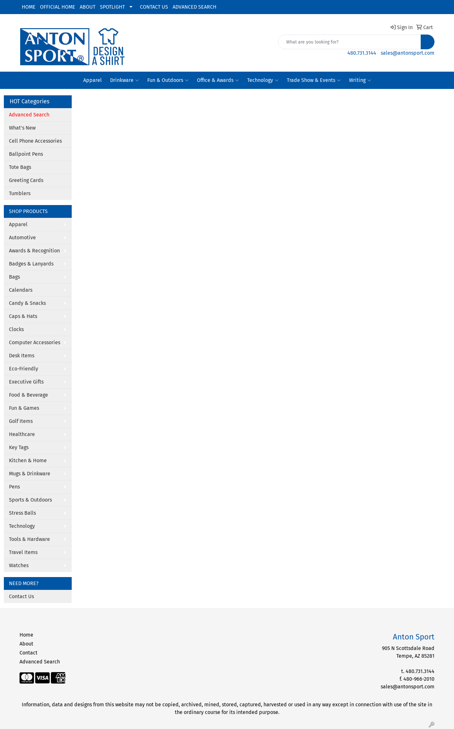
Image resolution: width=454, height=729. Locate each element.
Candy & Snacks (27, 303)
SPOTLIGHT (112, 7)
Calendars (20, 290)
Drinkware (124, 80)
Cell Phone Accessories (35, 141)
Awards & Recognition (34, 251)
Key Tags (18, 447)
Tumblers (19, 193)
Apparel (92, 80)
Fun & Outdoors (168, 80)
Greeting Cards (26, 180)
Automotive (22, 237)
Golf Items (21, 421)
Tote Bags (20, 167)
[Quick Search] (349, 42)
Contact (28, 653)
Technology (263, 80)
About (26, 644)
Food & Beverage (28, 395)
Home (26, 635)
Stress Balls (22, 513)
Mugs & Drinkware (29, 474)
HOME (29, 7)
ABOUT (87, 7)
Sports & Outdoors (30, 500)
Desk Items (21, 356)
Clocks (16, 329)
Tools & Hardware (29, 539)
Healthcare (22, 434)
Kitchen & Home (28, 460)
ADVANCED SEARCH (194, 7)
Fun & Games (24, 408)
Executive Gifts (26, 382)
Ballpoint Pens (26, 154)
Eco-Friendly (23, 369)
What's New (22, 128)
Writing (360, 80)
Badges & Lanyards (31, 264)
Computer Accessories (34, 342)
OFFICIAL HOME (57, 7)
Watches (18, 565)
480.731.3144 (361, 53)
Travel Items (23, 552)
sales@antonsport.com (407, 53)
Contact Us (21, 596)
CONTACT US (154, 7)
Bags (14, 277)
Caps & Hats (23, 316)
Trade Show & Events (314, 80)
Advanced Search (40, 662)
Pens (14, 487)
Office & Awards (218, 80)
